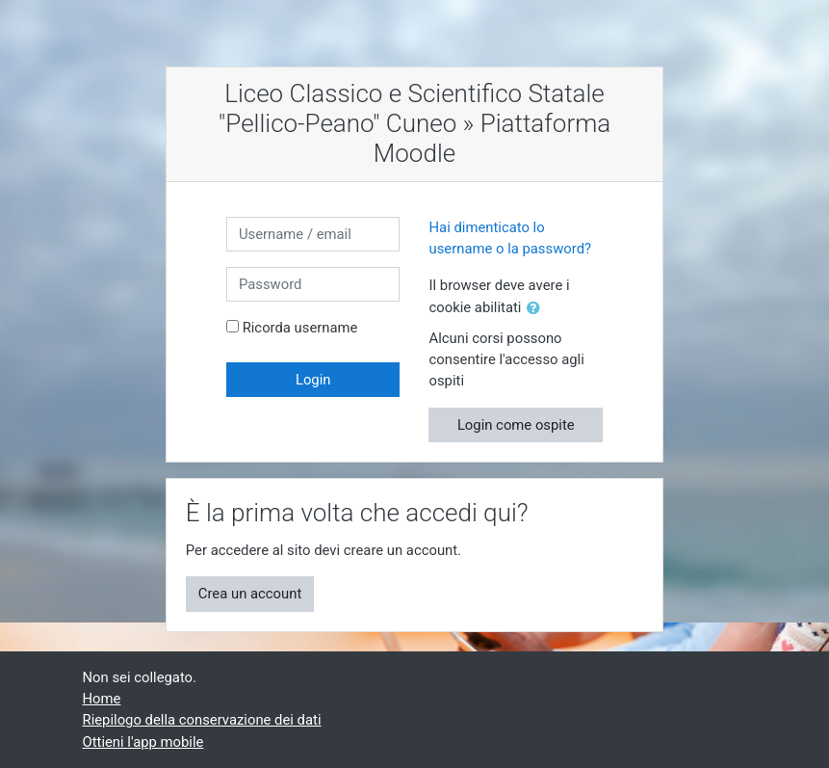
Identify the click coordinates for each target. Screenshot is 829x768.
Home (102, 698)
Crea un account (249, 593)
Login (313, 379)
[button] (537, 308)
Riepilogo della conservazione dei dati (202, 719)
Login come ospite (516, 425)
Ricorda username (300, 327)
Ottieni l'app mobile (143, 742)
